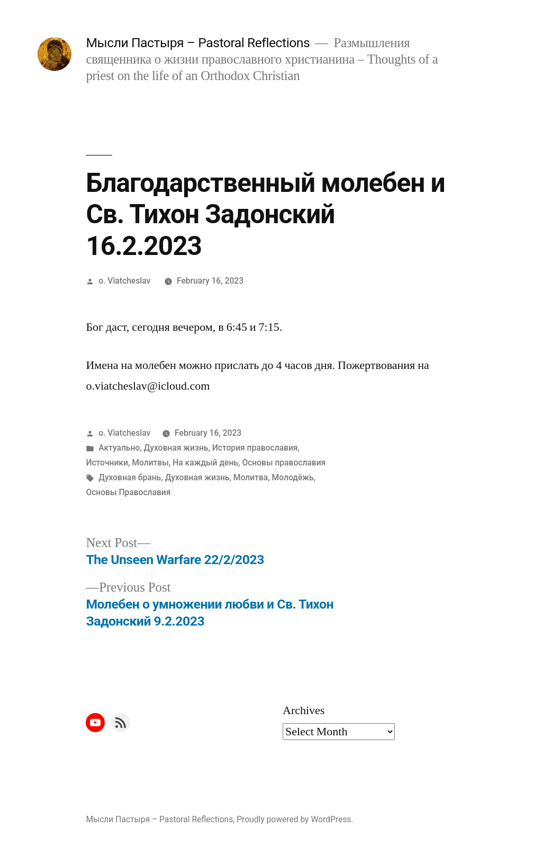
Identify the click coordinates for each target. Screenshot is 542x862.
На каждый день (205, 463)
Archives (303, 710)
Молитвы (150, 463)
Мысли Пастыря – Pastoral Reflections (198, 42)
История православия (255, 448)
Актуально (119, 448)
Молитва (250, 477)
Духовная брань (129, 477)
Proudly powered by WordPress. (295, 819)
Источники (107, 463)
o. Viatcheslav (124, 281)
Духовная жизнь (176, 448)
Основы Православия (128, 492)
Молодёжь (293, 477)
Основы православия (284, 463)
